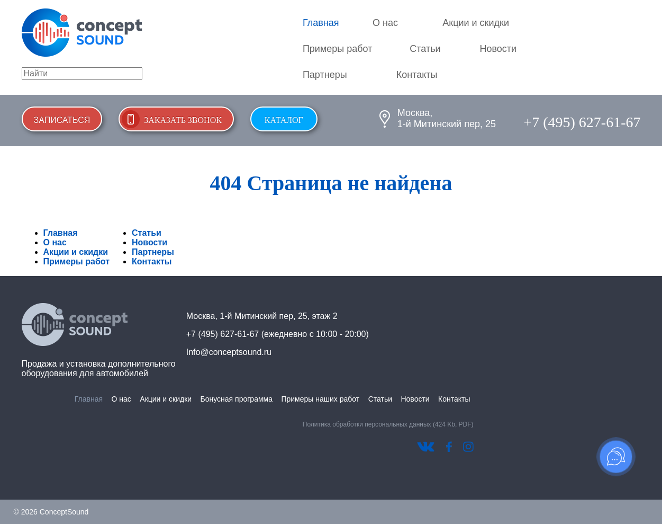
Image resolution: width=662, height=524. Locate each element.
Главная (321, 22)
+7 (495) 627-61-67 (581, 122)
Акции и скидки (475, 22)
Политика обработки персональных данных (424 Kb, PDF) (388, 424)
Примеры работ (338, 48)
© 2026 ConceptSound (51, 512)
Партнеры (325, 74)
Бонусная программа (237, 399)
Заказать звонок (183, 120)
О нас (385, 22)
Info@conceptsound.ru (228, 352)
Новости (497, 48)
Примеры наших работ (320, 399)
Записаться (62, 120)
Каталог (284, 120)
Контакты (417, 74)
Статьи (425, 48)
